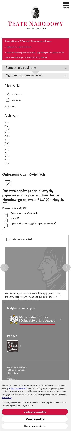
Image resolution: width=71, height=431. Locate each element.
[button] (66, 5)
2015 (7, 160)
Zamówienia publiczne (41, 41)
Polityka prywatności (16, 370)
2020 (7, 143)
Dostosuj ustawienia (34, 426)
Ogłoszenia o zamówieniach (19, 47)
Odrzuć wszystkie (35, 419)
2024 (7, 129)
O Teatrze (24, 41)
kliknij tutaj (7, 398)
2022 (7, 136)
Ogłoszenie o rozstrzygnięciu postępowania (27, 223)
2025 (7, 126)
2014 (7, 163)
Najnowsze (10, 107)
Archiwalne (14, 95)
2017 (7, 153)
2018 (7, 150)
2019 (7, 146)
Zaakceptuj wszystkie (35, 412)
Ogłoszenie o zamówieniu (19, 213)
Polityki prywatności (17, 389)
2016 (7, 157)
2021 (7, 140)
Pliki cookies (12, 373)
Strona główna (11, 41)
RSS (8, 376)
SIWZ (9, 218)
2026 (7, 123)
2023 (7, 133)
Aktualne (13, 100)
